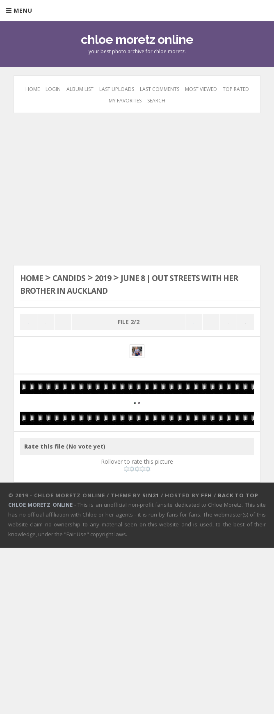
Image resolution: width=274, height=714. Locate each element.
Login (53, 89)
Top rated (236, 89)
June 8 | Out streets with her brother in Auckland (127, 284)
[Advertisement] (137, 188)
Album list (80, 89)
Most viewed (201, 89)
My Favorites (125, 100)
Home (32, 89)
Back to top (238, 661)
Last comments (159, 89)
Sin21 (150, 661)
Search (156, 100)
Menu (23, 10)
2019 (117, 277)
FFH (206, 661)
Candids (77, 277)
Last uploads (116, 89)
